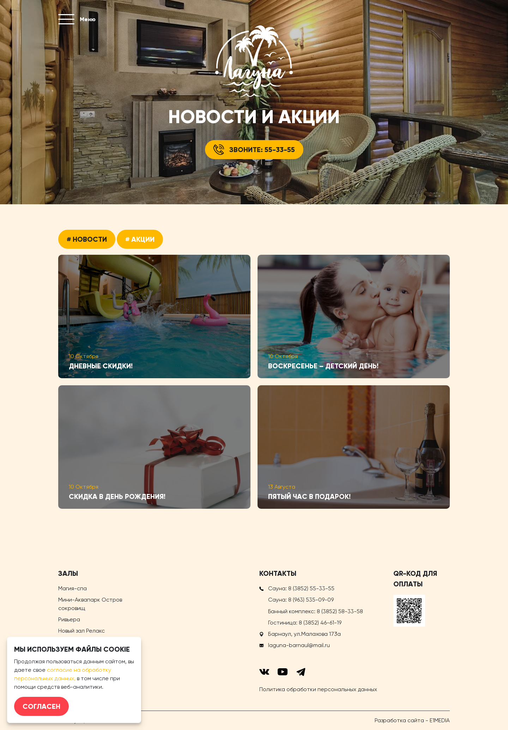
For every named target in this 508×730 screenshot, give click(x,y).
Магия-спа (72, 588)
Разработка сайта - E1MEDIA (412, 720)
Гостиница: (304, 622)
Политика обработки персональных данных (318, 688)
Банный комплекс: (315, 611)
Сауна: (301, 588)
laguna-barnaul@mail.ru (299, 644)
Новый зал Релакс (81, 630)
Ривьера (69, 619)
